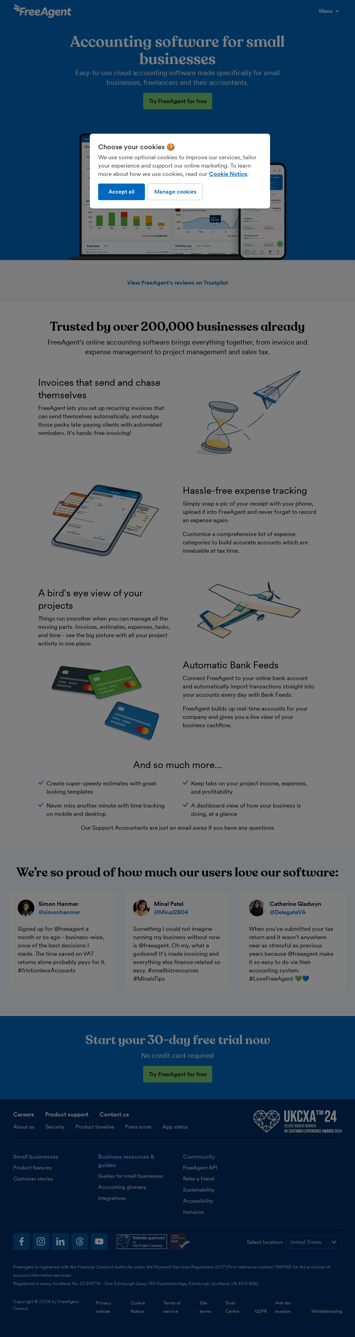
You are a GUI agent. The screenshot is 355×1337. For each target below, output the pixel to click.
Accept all (122, 191)
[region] (180, 171)
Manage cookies (175, 191)
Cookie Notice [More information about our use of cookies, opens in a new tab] (228, 173)
